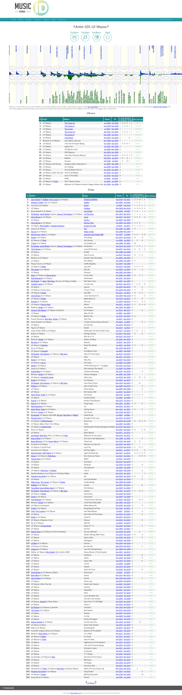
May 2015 (119, 383)
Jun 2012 (119, 392)
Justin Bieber (45, 214)
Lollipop (87, 208)
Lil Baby (53, 470)
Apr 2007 (119, 281)
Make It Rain (89, 232)
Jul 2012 (119, 319)
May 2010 (119, 663)
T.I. (46, 202)
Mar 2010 (127, 296)
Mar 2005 (115, 129)
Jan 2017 (127, 226)
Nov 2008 (119, 482)
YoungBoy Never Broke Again (42, 488)
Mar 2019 (127, 287)
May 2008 (119, 252)
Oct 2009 (119, 296)
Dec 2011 (119, 237)
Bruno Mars (46, 304)
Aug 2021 (119, 430)
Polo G (33, 403)
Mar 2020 (119, 543)
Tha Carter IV (70, 132)
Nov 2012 (119, 348)
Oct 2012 (127, 418)
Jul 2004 (107, 129)
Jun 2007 (127, 229)
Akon (43, 234)
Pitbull (75, 415)
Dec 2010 (119, 290)
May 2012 (119, 668)
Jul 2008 (127, 234)
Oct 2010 (107, 143)
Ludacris (34, 549)
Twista (62, 482)
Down (86, 205)
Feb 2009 (127, 261)
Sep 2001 (119, 424)
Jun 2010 (119, 301)
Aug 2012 (127, 237)
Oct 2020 (127, 488)
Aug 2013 (127, 336)
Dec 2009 (119, 502)
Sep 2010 (119, 299)
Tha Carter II (69, 135)
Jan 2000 (107, 149)
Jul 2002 (119, 313)
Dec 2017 (119, 371)
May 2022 (119, 578)
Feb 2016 (119, 631)
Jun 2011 (119, 255)
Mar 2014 (127, 441)
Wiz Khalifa (44, 226)
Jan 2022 (107, 176)
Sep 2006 (119, 258)
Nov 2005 (119, 272)
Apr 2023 (107, 138)
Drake (33, 237)
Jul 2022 (119, 572)
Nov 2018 (127, 421)
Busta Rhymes (36, 441)
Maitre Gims (36, 532)
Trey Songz (45, 482)
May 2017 (119, 214)
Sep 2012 (119, 325)
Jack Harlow (36, 200)
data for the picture (160, 107)
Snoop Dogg (46, 526)
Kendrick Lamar (47, 377)
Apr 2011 (119, 278)
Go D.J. (87, 220)
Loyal (86, 217)
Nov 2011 (127, 255)
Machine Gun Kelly (38, 476)
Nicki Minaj (35, 395)
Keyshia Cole (36, 418)
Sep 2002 (127, 313)
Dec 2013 (127, 342)
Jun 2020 (119, 677)
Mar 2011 (119, 435)
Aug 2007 (114, 141)
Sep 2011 (107, 132)
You (85, 229)
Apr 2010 (127, 444)
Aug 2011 (127, 249)
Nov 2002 (115, 152)
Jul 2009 (119, 205)
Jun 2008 (107, 123)
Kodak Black (36, 371)
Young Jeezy (51, 275)
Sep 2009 (127, 275)
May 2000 (115, 149)
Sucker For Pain (90, 226)
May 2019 (119, 491)
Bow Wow (35, 575)
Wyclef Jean (36, 234)
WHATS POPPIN (90, 200)
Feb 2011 (119, 249)
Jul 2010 (127, 322)
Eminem (34, 301)
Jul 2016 (119, 226)
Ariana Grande (36, 622)
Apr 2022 (127, 476)
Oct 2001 (127, 424)
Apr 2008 (107, 184)
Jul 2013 (119, 342)
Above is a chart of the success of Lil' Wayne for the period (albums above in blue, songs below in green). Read (48, 107)
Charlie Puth (46, 427)
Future (33, 401)
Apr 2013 (119, 336)
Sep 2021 (127, 430)
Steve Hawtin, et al (75, 693)
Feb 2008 (127, 264)
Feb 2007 (127, 258)
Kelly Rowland (36, 278)
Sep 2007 (119, 234)
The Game (35, 269)
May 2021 (119, 403)
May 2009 (127, 389)
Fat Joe (34, 232)
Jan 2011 (115, 158)
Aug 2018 (119, 246)
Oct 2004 (119, 220)
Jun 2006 (127, 398)
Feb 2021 (127, 200)
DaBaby (46, 200)
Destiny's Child (37, 202)
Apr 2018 (127, 371)
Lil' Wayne (91, 683)
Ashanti (43, 602)
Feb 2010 (107, 158)
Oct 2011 (127, 278)
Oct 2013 (115, 155)
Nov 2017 (127, 214)
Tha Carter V (69, 126)
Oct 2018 (107, 126)
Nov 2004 (119, 202)
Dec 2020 (119, 674)
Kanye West (36, 438)
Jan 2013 (127, 304)
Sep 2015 (127, 383)
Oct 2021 (107, 173)
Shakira (34, 386)
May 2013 (127, 208)
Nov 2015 (127, 427)
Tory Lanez (54, 200)
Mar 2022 (119, 476)
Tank (53, 657)
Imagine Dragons (57, 226)
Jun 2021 (127, 409)
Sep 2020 (107, 167)
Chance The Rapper (64, 214)
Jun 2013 (127, 331)
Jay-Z (43, 363)
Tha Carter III (70, 123)
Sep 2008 (119, 211)
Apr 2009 (119, 374)
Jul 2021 (127, 403)
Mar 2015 (127, 517)
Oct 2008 (127, 252)
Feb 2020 (107, 161)
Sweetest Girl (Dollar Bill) (93, 234)
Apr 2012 (119, 354)
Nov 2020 (115, 126)
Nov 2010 (127, 360)
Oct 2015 (119, 427)
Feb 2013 (119, 267)
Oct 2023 (107, 170)
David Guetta (36, 453)
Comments (9, 688)
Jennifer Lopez (36, 284)
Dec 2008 (119, 438)
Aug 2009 (127, 374)
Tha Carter (69, 129)
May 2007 (127, 232)
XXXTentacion (46, 421)
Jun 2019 (127, 491)
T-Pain (55, 181)
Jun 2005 (127, 202)
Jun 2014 (119, 316)
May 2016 (119, 622)
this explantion (93, 107)
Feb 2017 (119, 628)
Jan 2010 (119, 345)
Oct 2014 (127, 316)
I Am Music (69, 138)
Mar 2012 (127, 334)
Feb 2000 (127, 351)
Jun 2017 (127, 395)
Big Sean (34, 342)
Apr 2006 (119, 223)
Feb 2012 (127, 205)
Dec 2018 (127, 246)
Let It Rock (88, 211)
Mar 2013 (107, 155)
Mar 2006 (127, 272)
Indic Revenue (138, 119)
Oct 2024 (115, 123)
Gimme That (89, 223)
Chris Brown (36, 217)
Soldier (86, 202)
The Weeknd (36, 500)
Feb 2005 (127, 220)
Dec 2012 (127, 319)
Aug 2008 (119, 243)
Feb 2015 (127, 217)
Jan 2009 (107, 164)
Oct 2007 (119, 264)
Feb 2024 (127, 267)
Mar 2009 (115, 164)
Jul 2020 (115, 161)
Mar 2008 (119, 208)
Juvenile (44, 351)
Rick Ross (51, 281)
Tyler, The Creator (38, 511)
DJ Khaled (35, 214)
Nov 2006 (107, 141)
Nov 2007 (119, 307)
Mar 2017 (127, 310)
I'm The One (89, 214)
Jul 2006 (127, 415)
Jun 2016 (119, 310)
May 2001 (115, 146)
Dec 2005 (107, 135)
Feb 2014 (119, 217)
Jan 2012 (127, 293)
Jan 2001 (107, 146)
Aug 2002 (107, 152)
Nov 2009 (119, 386)
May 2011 (127, 290)
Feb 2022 (115, 176)
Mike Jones (35, 482)
